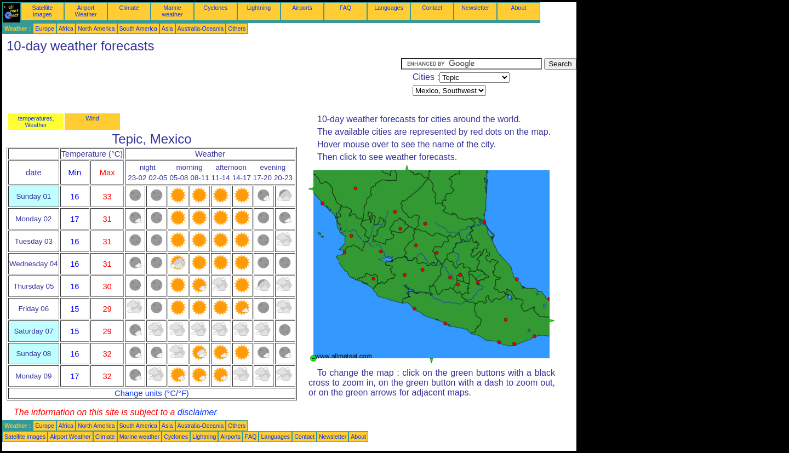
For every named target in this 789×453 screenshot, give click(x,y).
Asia (167, 28)
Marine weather (172, 11)
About (519, 7)
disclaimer (197, 412)
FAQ (345, 7)
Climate (129, 7)
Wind (92, 118)
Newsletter (475, 7)
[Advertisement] (201, 82)
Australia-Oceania (201, 28)
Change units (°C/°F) (152, 393)
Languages (388, 7)
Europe (44, 28)
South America (138, 28)
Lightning (259, 7)
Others (236, 28)
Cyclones (216, 7)
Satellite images (42, 11)
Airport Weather (85, 11)
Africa (66, 28)
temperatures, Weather (36, 121)
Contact (432, 7)
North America (96, 28)
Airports (302, 7)
